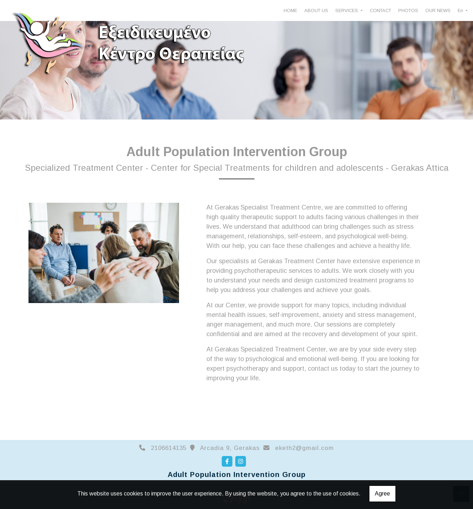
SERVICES (347, 10)
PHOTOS (408, 10)
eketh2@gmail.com (304, 448)
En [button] (461, 10)
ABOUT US (316, 10)
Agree (382, 494)
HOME (290, 10)
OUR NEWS (438, 10)
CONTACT (380, 10)
